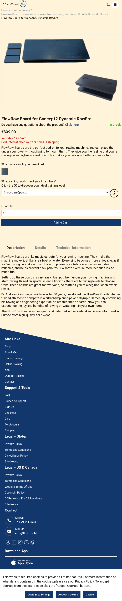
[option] (4, 171)
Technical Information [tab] (73, 248)
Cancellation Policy (16, 455)
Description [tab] (16, 248)
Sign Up (9, 407)
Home (4, 10)
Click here (72, 124)
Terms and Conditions (18, 449)
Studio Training (14, 358)
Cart (7, 418)
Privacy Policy (13, 444)
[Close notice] (115, 578)
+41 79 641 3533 (25, 522)
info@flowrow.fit (26, 533)
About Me (11, 352)
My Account (12, 424)
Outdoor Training (14, 375)
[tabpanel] (61, 287)
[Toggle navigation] (115, 4)
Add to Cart (61, 222)
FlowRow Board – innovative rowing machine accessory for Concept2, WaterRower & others (53, 14)
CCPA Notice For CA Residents (23, 498)
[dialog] (61, 585)
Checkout (10, 412)
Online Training (13, 364)
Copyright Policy (15, 492)
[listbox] (55, 172)
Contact (9, 381)
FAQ (7, 395)
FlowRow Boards (20, 10)
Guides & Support (15, 401)
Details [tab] (40, 248)
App (7, 370)
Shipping (10, 430)
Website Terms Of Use (18, 486)
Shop (8, 346)
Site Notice (11, 461)
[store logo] (14, 3)
